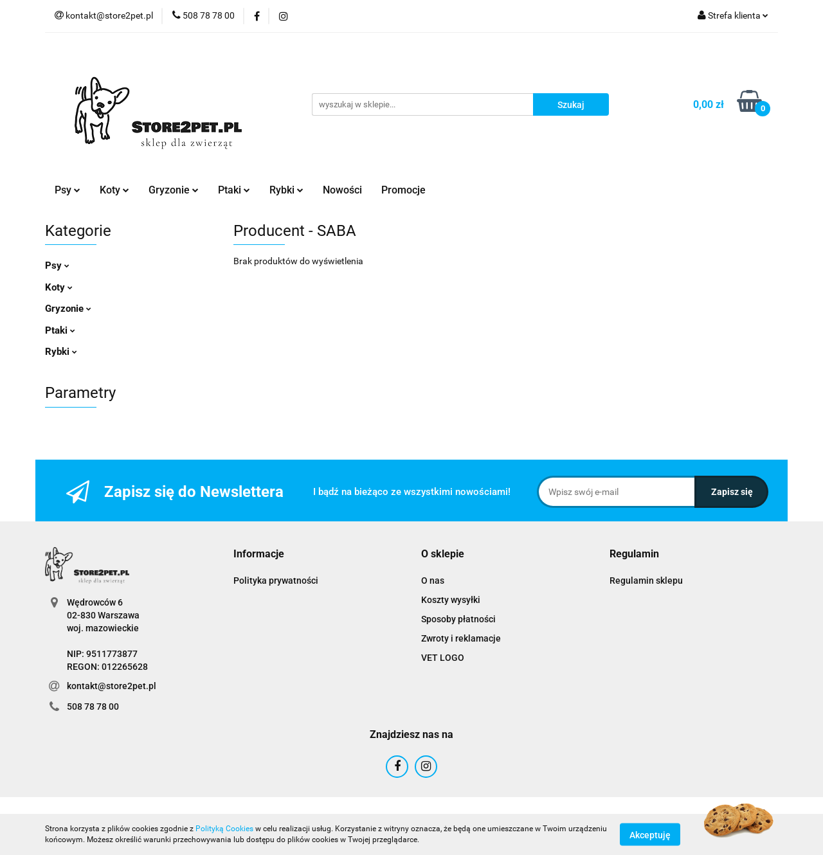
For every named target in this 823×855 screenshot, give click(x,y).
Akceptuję (650, 834)
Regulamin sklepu (646, 580)
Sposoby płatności (458, 619)
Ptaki (234, 190)
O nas (432, 580)
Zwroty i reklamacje (461, 638)
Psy (67, 190)
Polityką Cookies (224, 828)
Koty (114, 190)
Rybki (286, 190)
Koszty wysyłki (450, 600)
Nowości (342, 190)
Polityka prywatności (275, 580)
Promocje (403, 190)
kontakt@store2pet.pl (111, 686)
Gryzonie (174, 190)
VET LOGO (442, 657)
